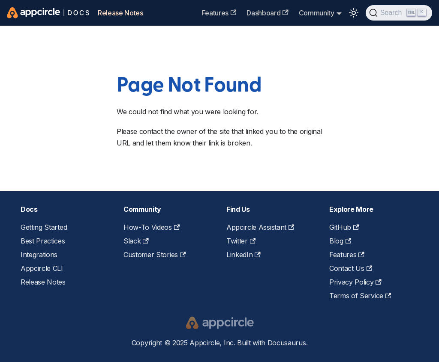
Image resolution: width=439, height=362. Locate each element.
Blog (340, 241)
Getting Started (44, 227)
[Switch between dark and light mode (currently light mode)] (354, 13)
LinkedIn (243, 254)
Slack (136, 241)
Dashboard (267, 13)
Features (219, 13)
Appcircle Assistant (260, 227)
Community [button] (316, 13)
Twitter (241, 241)
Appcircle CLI (42, 268)
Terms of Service (360, 295)
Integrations (39, 254)
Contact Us (350, 268)
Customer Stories (154, 254)
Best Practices (43, 241)
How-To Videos (151, 227)
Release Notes (120, 13)
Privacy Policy (355, 282)
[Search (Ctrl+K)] (399, 13)
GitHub (344, 227)
